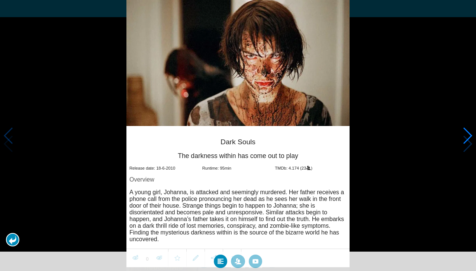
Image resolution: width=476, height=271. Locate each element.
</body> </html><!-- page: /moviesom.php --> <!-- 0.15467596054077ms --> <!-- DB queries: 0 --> (238, 135)
